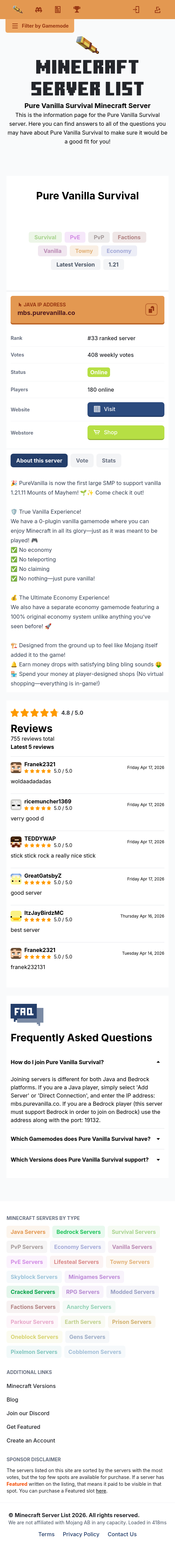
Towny (84, 250)
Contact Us (122, 1534)
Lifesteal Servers (76, 1261)
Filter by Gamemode (40, 26)
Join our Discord (27, 1413)
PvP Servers (26, 1246)
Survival (45, 237)
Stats (109, 460)
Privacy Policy (81, 1534)
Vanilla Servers (132, 1246)
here (101, 1491)
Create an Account (30, 1440)
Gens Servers (87, 1336)
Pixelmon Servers (33, 1351)
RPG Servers (82, 1291)
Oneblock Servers (34, 1336)
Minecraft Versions (31, 1386)
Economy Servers (77, 1246)
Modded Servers (132, 1291)
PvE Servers (26, 1261)
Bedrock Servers (78, 1231)
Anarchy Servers (88, 1306)
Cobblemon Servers (94, 1351)
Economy (119, 250)
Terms (46, 1534)
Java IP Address (41, 304)
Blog (12, 1399)
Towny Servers (130, 1261)
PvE (75, 237)
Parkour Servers (32, 1321)
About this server (39, 460)
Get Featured (23, 1426)
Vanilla (52, 250)
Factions (129, 237)
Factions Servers (33, 1306)
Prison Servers (131, 1321)
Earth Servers (83, 1321)
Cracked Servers (32, 1291)
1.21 (114, 264)
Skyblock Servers (33, 1276)
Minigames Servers (94, 1276)
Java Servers (27, 1231)
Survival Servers (133, 1231)
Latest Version (75, 264)
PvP (99, 237)
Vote (82, 460)
